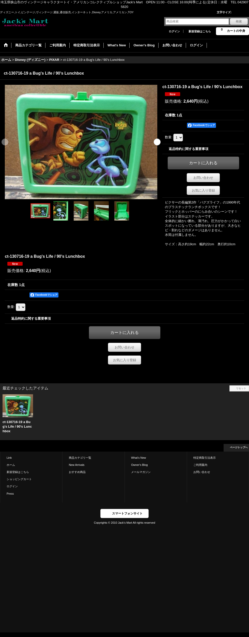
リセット (241, 388)
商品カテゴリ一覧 (80, 457)
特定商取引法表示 (204, 457)
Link (9, 457)
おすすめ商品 (77, 471)
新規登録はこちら (200, 31)
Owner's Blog (139, 464)
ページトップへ (239, 447)
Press (10, 493)
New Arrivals (76, 464)
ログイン (174, 31)
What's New (138, 457)
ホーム (11, 464)
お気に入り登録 (203, 190)
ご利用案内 (200, 464)
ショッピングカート (19, 479)
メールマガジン (141, 471)
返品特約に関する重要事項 (188, 149)
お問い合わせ (203, 178)
